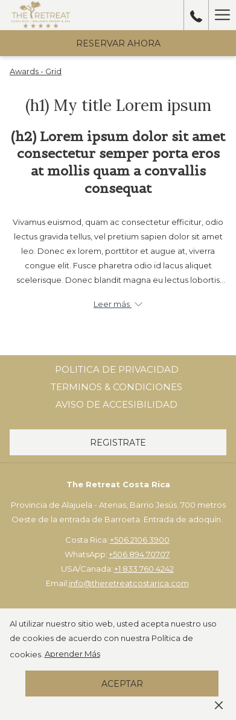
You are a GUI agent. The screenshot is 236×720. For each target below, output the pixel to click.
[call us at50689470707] (196, 15)
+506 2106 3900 (140, 540)
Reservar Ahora (118, 43)
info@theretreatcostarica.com (129, 583)
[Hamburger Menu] (222, 15)
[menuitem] (117, 369)
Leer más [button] (118, 304)
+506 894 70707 (139, 554)
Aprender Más (72, 653)
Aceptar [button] (122, 683)
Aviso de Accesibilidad (116, 404)
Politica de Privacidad (117, 369)
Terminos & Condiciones (116, 387)
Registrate (118, 442)
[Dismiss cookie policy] (218, 704)
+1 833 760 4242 (144, 568)
